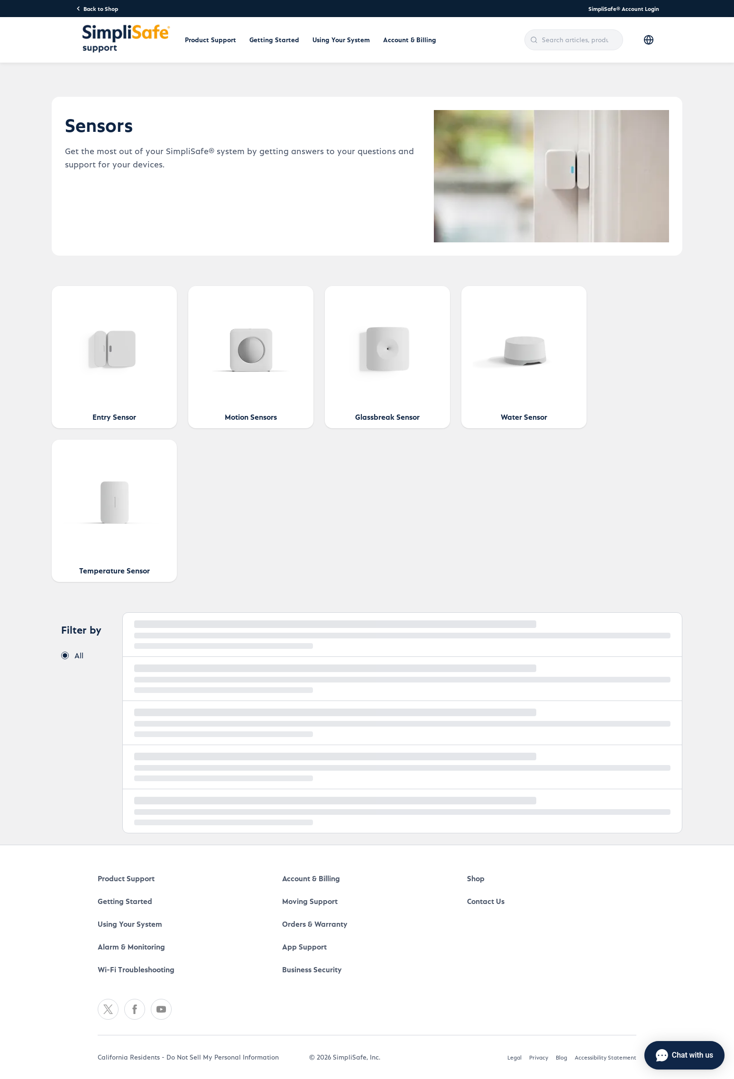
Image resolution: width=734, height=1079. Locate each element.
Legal (514, 1057)
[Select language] (648, 39)
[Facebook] (134, 1009)
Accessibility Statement (605, 1057)
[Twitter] (108, 1009)
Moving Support (310, 900)
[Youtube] (161, 1009)
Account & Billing (409, 40)
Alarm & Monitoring (131, 946)
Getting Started (274, 40)
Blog (561, 1057)
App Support (304, 946)
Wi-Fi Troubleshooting (136, 969)
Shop (476, 878)
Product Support (210, 40)
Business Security (312, 969)
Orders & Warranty (315, 923)
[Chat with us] (684, 1055)
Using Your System (341, 40)
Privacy (538, 1057)
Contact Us (486, 900)
